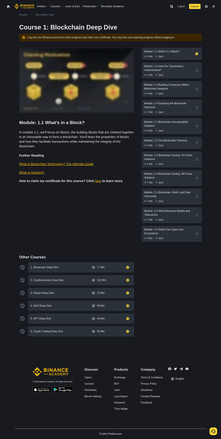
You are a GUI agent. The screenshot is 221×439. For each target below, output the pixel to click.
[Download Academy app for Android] (62, 390)
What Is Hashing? (31, 172)
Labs (117, 390)
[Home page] (24, 6)
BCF (116, 383)
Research (119, 402)
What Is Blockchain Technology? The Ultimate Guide (56, 164)
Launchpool (120, 396)
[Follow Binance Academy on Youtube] (187, 369)
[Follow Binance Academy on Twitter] (175, 369)
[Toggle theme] (213, 6)
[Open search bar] (171, 6)
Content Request (150, 396)
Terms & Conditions (152, 377)
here (98, 181)
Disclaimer (147, 390)
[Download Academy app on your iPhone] (42, 390)
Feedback (146, 402)
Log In (181, 6)
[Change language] (206, 6)
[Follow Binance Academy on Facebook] (169, 368)
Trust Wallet (121, 408)
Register (195, 6)
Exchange (119, 377)
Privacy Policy (149, 383)
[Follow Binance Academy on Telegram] (181, 368)
